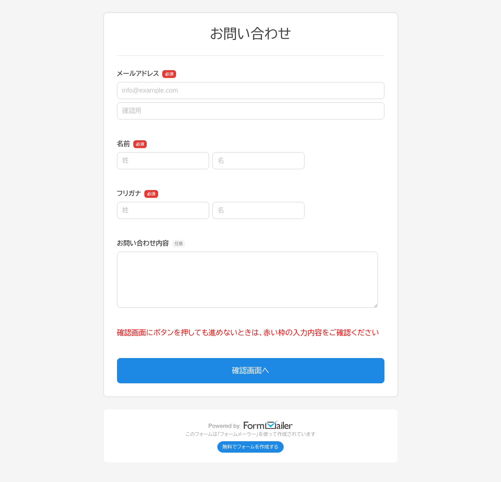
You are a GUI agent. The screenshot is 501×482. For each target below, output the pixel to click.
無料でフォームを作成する (251, 447)
